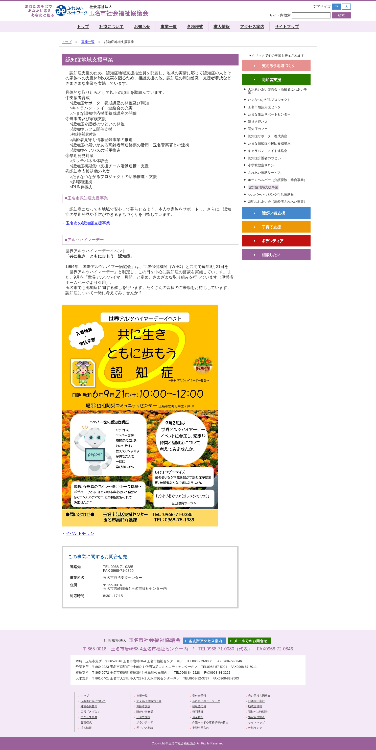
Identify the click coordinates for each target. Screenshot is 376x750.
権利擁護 (197, 711)
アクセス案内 (252, 27)
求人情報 (222, 27)
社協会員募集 (89, 706)
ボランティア (144, 722)
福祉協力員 (199, 706)
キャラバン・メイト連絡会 (267, 151)
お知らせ (142, 27)
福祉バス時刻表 (258, 711)
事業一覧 (168, 27)
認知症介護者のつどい (264, 158)
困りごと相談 (144, 727)
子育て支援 (143, 717)
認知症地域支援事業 (263, 187)
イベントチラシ (80, 533)
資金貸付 (197, 717)
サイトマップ (287, 27)
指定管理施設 (256, 717)
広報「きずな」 (90, 711)
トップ (83, 27)
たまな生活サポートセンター (269, 114)
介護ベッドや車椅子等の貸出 (210, 722)
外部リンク (255, 727)
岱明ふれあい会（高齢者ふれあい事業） (277, 201)
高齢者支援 (143, 706)
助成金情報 (255, 706)
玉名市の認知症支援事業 (88, 223)
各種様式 (195, 27)
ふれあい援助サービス (264, 172)
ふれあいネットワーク (206, 700)
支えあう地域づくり (148, 700)
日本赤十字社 (256, 700)
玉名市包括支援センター (266, 107)
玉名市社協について (93, 700)
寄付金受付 (199, 695)
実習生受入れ (200, 727)
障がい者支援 (144, 711)
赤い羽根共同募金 (259, 695)
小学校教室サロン (261, 165)
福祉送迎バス (258, 122)
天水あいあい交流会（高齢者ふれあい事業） (277, 91)
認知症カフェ (258, 129)
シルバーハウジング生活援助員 (271, 194)
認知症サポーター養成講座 (267, 136)
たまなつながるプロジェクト (269, 100)
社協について (111, 27)
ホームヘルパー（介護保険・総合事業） (277, 180)
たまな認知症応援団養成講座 (269, 143)
